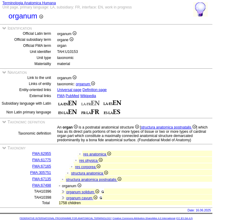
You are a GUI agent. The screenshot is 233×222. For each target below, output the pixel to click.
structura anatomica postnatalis (168, 127)
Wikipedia (88, 96)
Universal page (69, 90)
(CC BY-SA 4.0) (184, 218)
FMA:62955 (41, 154)
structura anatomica (89, 173)
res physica (91, 160)
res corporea (88, 167)
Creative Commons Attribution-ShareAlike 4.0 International (143, 218)
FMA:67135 (41, 179)
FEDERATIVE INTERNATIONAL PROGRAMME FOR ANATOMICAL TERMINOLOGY (66, 218)
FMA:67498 (41, 185)
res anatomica (97, 154)
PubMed (72, 96)
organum (85, 84)
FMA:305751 (40, 173)
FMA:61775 (41, 160)
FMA (61, 96)
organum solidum (82, 192)
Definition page (95, 90)
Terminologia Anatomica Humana (29, 3)
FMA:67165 (41, 166)
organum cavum (81, 198)
